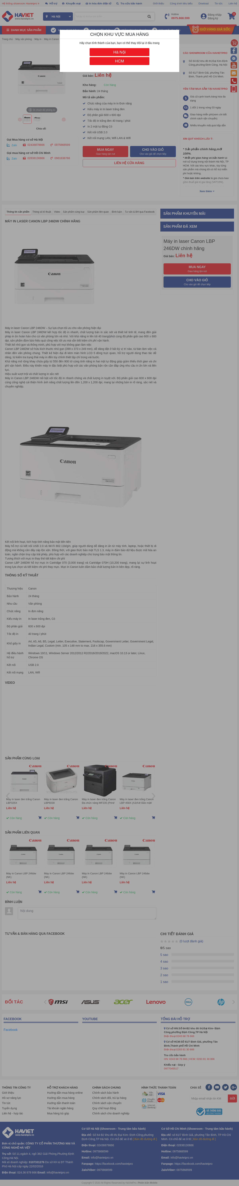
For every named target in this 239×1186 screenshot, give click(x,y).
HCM (119, 61)
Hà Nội (119, 52)
